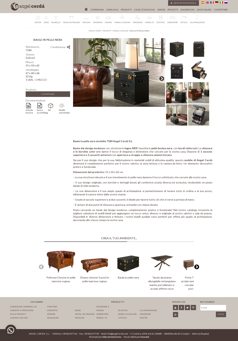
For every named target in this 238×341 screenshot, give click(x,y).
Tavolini (79, 318)
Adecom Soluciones (111, 337)
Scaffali (123, 310)
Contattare (221, 9)
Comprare (48, 94)
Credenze (145, 314)
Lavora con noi (19, 318)
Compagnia (97, 9)
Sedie (78, 310)
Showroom (187, 9)
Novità (144, 318)
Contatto (52, 310)
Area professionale (183, 3)
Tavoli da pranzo (85, 314)
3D (49, 110)
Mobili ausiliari (127, 314)
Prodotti (126, 9)
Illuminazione (148, 310)
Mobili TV (102, 318)
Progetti (173, 9)
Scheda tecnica (29, 111)
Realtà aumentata (64, 111)
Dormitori (103, 314)
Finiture (52, 306)
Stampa (51, 314)
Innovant (144, 337)
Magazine (53, 318)
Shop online (204, 9)
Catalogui (112, 9)
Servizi (161, 9)
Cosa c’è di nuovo (144, 9)
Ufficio (122, 318)
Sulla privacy (18, 314)
